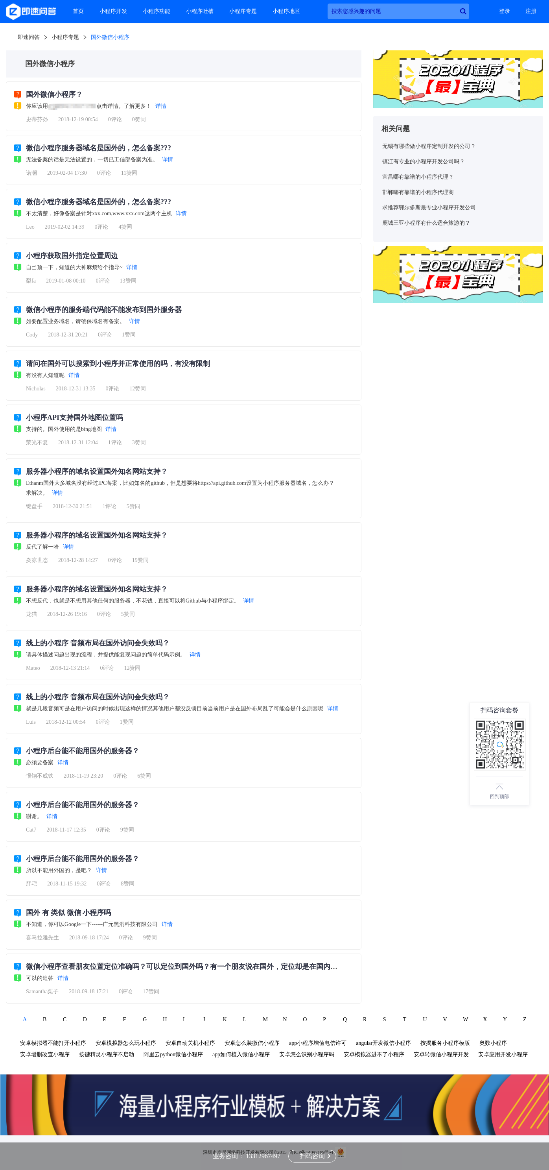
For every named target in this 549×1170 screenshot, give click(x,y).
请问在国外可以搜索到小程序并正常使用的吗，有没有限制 (118, 364)
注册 (530, 11)
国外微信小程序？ (54, 94)
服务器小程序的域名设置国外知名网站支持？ (97, 471)
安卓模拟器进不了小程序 (374, 1054)
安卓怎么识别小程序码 (306, 1054)
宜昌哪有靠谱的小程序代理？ (418, 177)
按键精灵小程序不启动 (106, 1054)
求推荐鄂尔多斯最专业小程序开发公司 (429, 208)
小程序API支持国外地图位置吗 (74, 417)
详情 (160, 106)
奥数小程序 (493, 1043)
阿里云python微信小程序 (173, 1054)
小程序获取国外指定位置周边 (72, 256)
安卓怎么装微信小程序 (252, 1043)
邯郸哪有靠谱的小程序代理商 (418, 192)
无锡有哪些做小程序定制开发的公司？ (429, 146)
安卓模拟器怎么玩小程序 (126, 1043)
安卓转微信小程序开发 (441, 1054)
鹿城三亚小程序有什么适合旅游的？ (426, 223)
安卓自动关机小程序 (190, 1043)
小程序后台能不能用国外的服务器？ (82, 751)
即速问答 (29, 37)
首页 (78, 11)
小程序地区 (286, 11)
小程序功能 (156, 11)
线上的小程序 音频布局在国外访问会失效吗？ (97, 643)
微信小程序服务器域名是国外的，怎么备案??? (98, 148)
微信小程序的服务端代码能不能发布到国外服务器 (104, 310)
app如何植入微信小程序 (241, 1054)
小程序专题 (243, 11)
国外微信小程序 (110, 37)
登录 (504, 11)
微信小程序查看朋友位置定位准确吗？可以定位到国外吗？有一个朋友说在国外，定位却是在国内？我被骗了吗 (199, 966)
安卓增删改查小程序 (45, 1054)
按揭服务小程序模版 (445, 1043)
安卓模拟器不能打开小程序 (53, 1043)
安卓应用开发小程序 (503, 1054)
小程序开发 (113, 11)
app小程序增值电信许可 (317, 1043)
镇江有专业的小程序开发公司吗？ (423, 162)
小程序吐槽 (200, 11)
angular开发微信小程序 (383, 1043)
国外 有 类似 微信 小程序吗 (68, 913)
